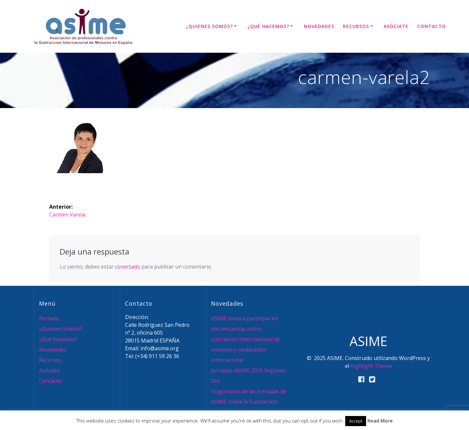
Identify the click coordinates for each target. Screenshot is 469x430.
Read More (380, 420)
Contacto (431, 26)
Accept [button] (355, 421)
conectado (127, 266)
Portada (49, 318)
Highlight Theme (371, 365)
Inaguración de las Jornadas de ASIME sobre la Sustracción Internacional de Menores (248, 402)
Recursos (356, 26)
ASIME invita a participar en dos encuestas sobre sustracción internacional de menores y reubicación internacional (245, 339)
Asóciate (396, 26)
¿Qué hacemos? (268, 26)
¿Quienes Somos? (209, 26)
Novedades (319, 26)
